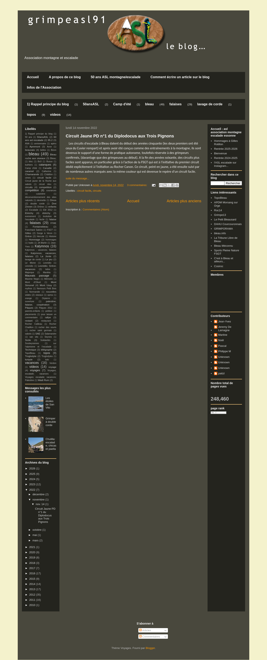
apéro (53, 143)
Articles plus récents (83, 201)
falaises (175, 104)
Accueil (33, 77)
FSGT (50, 230)
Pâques (29, 307)
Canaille (47, 168)
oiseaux (39, 295)
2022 (32, 489)
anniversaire (40, 143)
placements (30, 314)
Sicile (28, 340)
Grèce (28, 236)
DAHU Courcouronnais (228, 224)
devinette (41, 200)
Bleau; (53, 158)
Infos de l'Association (44, 87)
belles (43, 150)
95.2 (50, 140)
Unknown (223, 356)
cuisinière (40, 194)
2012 (32, 594)
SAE (37, 333)
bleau (149, 104)
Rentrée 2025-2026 (225, 148)
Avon (49, 147)
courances (51, 190)
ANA (27, 143)
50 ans (28, 137)
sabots (28, 334)
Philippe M (224, 351)
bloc (31, 161)
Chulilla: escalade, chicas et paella (50, 443)
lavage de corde (209, 104)
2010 (32, 605)
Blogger (150, 648)
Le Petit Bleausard (225, 219)
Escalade (33, 210)
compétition (32, 190)
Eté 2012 (47, 210)
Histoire (52, 236)
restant (29, 320)
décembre (39, 494)
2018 (32, 562)
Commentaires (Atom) (96, 209)
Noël (221, 340)
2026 (32, 468)
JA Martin (42, 243)
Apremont (35, 146)
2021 (32, 547)
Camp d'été (122, 104)
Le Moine (30, 263)
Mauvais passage (37, 275)
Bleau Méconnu (223, 245)
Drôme (40, 207)
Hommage (34, 239)
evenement (30, 216)
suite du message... (77, 178)
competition (45, 187)
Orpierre (46, 298)
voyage (52, 367)
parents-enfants (32, 311)
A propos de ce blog (65, 77)
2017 (32, 568)
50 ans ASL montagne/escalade (115, 77)
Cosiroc (218, 266)
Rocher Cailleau (33, 324)
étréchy (46, 213)
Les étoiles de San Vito (49, 402)
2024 (32, 479)
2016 (32, 573)
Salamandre (50, 334)
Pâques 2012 (45, 308)
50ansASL (91, 104)
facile (41, 219)
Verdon (52, 363)
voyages (35, 370)
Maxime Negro (32, 279)
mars (36, 540)
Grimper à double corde (50, 421)
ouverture (29, 301)
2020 (32, 552)
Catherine (46, 171)
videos (55, 114)
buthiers (29, 165)
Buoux (49, 161)
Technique (30, 349)
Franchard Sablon (34, 230)
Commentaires (149, 636)
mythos (28, 288)
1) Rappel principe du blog (48, 104)
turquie (29, 359)
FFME (53, 223)
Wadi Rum (43, 380)
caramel (29, 171)
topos (31, 114)
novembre (39, 499)
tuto (47, 359)
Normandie (34, 292)
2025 (32, 473)
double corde (37, 203)
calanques (45, 164)
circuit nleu (45, 184)
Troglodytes (47, 356)
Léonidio (29, 266)
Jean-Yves (224, 321)
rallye (48, 317)
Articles (145, 630)
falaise (52, 219)
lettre (47, 269)
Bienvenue (220, 153)
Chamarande (32, 174)
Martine (222, 334)
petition (49, 311)
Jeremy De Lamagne (224, 328)
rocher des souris (47, 327)
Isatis (30, 243)
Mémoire (48, 279)
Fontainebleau (40, 226)
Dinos (53, 200)
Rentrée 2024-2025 (225, 158)
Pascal (222, 345)
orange (28, 298)
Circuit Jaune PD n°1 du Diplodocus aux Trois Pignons (120, 136)
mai (35, 535)
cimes (28, 178)
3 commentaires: (137, 185)
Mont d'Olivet (33, 282)
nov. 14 (40, 504)
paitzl (221, 373)
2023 (32, 484)
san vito (34, 337)
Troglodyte (31, 356)
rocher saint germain (41, 330)
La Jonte (45, 256)
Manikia (46, 272)
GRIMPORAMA (223, 228)
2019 (32, 557)
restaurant (46, 321)
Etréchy (29, 213)
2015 (32, 578)
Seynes (48, 337)
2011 (32, 599)
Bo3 (40, 161)
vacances (32, 363)
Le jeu (48, 259)
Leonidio (47, 263)
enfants (52, 206)
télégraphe (46, 349)
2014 (32, 584)
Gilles (28, 233)
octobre (37, 529)
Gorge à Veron (44, 233)
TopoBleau (30, 353)
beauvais (30, 149)
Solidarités (45, 340)
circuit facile (84, 190)
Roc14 (218, 210)
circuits (97, 190)
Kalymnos (42, 246)
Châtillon (48, 174)
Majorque (29, 272)
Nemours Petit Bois (46, 288)
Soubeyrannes (32, 343)
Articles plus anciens (184, 201)
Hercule (40, 236)
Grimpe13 (220, 214)
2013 (32, 589)
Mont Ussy (46, 285)
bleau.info (220, 233)
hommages (51, 240)
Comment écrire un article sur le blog (179, 77)
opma (50, 295)
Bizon (53, 150)
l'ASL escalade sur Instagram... (225, 164)
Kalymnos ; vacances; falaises (40, 250)
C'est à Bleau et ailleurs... (223, 260)
